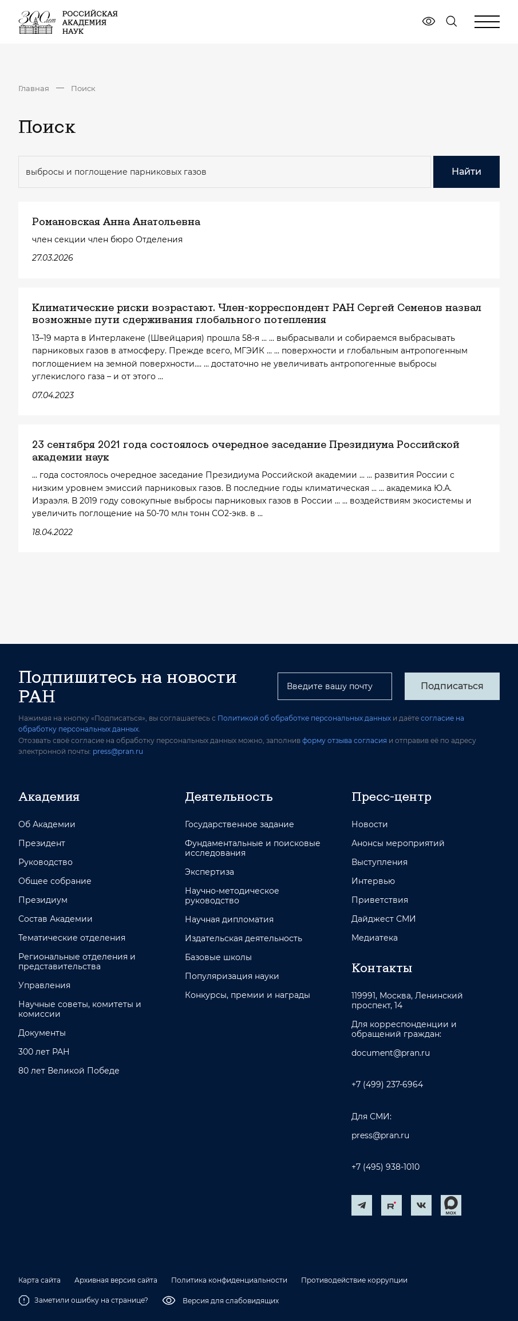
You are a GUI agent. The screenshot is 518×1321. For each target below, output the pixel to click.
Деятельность (229, 796)
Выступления (379, 862)
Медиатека (374, 938)
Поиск (83, 88)
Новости (369, 824)
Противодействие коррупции (354, 1280)
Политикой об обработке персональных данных (304, 718)
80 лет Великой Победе (69, 1071)
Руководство (45, 862)
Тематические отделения (71, 938)
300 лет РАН (44, 1052)
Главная (33, 88)
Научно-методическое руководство (232, 896)
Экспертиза (209, 872)
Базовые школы (218, 957)
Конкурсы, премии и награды (247, 995)
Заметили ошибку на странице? (83, 1300)
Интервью (373, 881)
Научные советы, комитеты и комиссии (79, 1009)
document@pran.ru (390, 1053)
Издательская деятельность (243, 938)
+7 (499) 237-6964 (387, 1085)
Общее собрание (55, 881)
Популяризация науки (232, 976)
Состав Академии (55, 919)
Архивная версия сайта (115, 1280)
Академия (49, 796)
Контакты (381, 967)
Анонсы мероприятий (398, 843)
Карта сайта (39, 1280)
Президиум (43, 900)
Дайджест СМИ (383, 919)
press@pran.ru (118, 751)
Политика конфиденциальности (229, 1280)
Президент (41, 843)
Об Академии (47, 824)
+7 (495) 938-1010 (385, 1167)
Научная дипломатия (229, 920)
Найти (466, 171)
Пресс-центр (391, 796)
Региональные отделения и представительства (77, 962)
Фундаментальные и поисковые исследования (253, 848)
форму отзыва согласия (344, 740)
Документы (42, 1033)
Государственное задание (239, 824)
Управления (44, 985)
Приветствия (379, 900)
